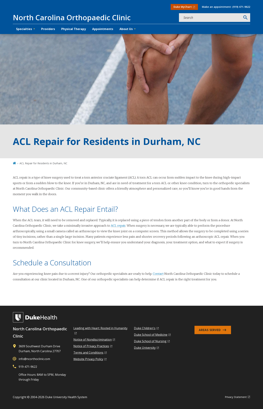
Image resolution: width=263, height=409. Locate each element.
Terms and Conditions (88, 353)
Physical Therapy (73, 29)
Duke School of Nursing (150, 341)
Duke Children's (144, 328)
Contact (158, 274)
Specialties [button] (24, 29)
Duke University (145, 348)
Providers (48, 29)
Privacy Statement (236, 397)
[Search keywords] (210, 17)
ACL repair (118, 225)
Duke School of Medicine (150, 335)
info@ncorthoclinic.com (34, 359)
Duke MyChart (183, 7)
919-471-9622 (28, 367)
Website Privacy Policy (88, 359)
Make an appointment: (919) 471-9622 (226, 7)
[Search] (245, 18)
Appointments (102, 29)
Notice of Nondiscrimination (92, 340)
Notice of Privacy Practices (91, 346)
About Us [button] (126, 29)
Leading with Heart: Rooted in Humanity (100, 328)
